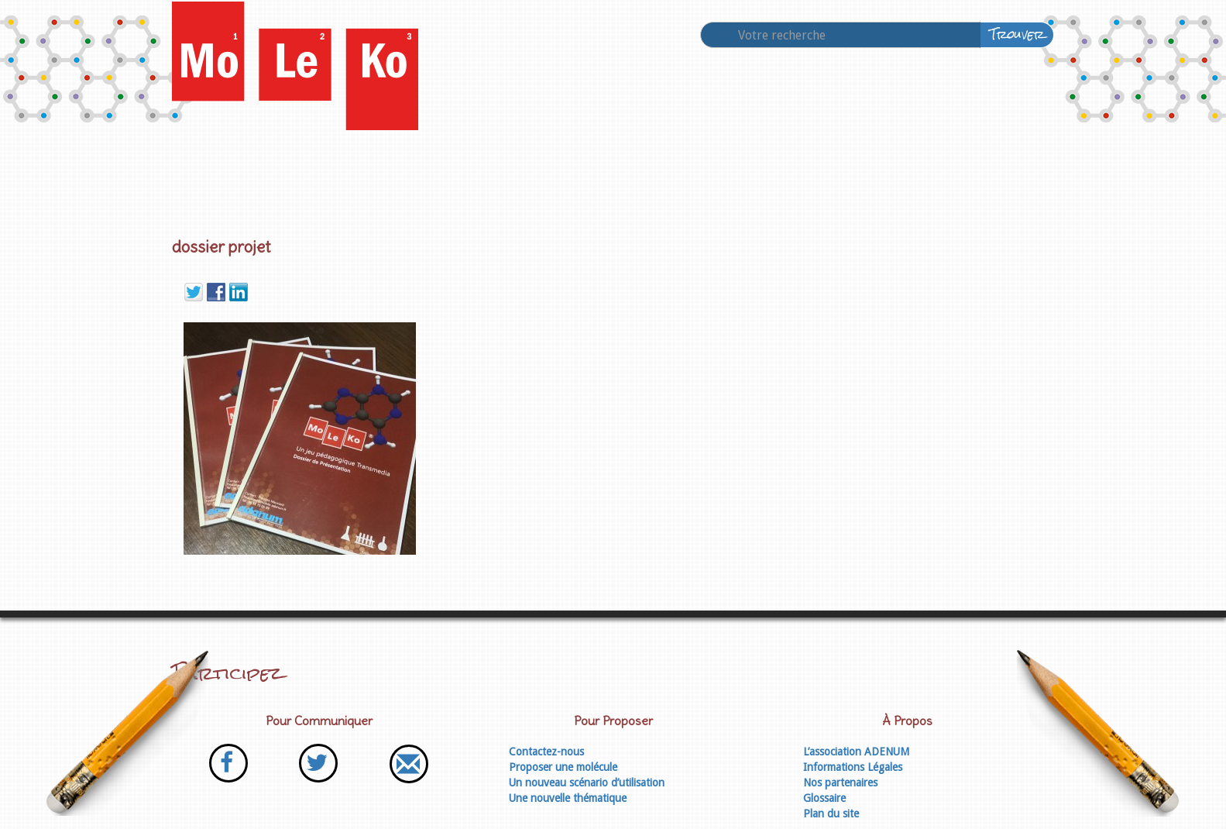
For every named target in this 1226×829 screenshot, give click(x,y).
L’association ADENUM (856, 751)
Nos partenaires (840, 782)
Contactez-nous (546, 751)
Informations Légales (852, 767)
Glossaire (824, 798)
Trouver (1017, 34)
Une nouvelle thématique (568, 798)
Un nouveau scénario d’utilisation (587, 782)
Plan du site (831, 813)
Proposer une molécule (563, 767)
